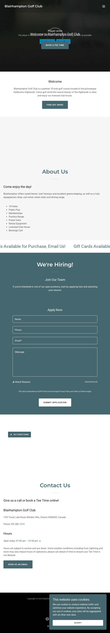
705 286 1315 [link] (17, 524)
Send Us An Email (18, 564)
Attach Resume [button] (22, 382)
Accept (77, 623)
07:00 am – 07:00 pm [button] (27, 541)
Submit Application (55, 402)
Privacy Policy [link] (64, 391)
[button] (104, 6)
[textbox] (55, 319)
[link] (23, 6)
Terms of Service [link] (80, 391)
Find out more (55, 105)
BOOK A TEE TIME (55, 45)
